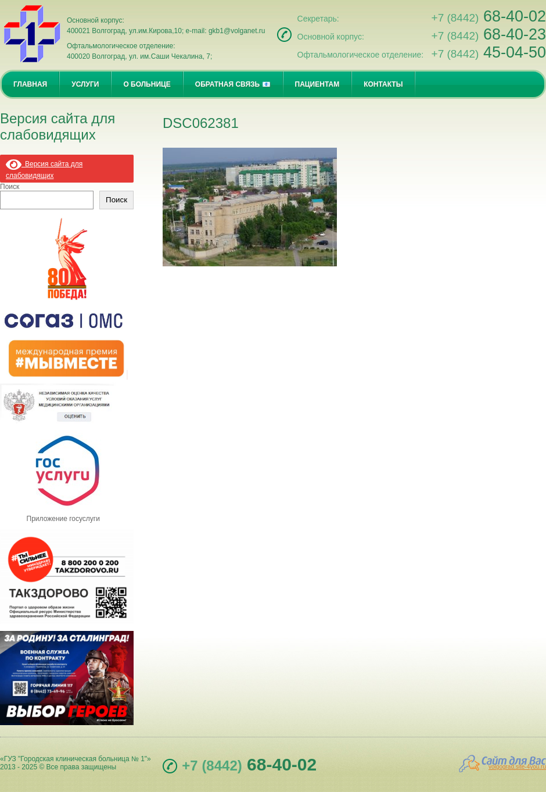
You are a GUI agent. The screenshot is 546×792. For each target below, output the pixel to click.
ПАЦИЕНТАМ (317, 84)
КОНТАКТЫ (383, 84)
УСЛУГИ (85, 84)
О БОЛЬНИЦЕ (146, 84)
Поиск (9, 187)
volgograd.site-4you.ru (517, 767)
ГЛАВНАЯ (30, 84)
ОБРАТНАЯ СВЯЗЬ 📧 (233, 84)
